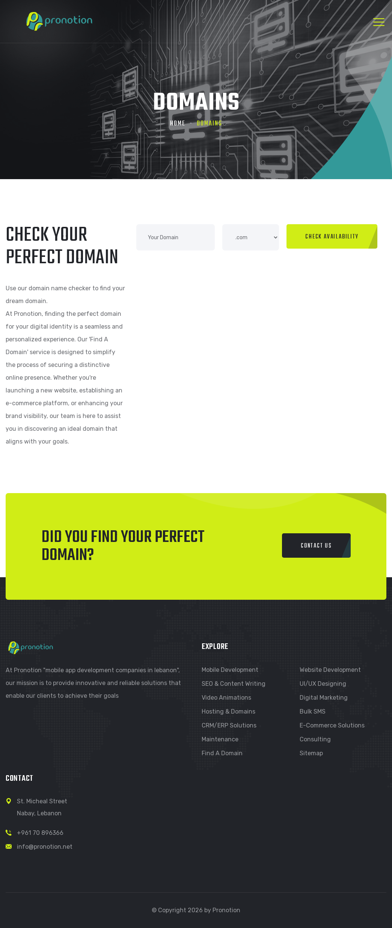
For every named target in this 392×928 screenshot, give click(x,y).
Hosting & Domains (228, 711)
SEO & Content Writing (233, 683)
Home (177, 123)
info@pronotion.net (44, 846)
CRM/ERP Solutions (229, 725)
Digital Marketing (324, 697)
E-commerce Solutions (332, 725)
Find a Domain (222, 753)
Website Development (330, 669)
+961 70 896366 (40, 832)
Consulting (315, 739)
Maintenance (220, 739)
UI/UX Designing (323, 683)
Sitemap (311, 753)
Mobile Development (230, 669)
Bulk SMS (313, 711)
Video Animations (226, 697)
